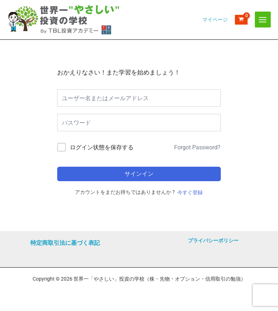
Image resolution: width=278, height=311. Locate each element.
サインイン (139, 188)
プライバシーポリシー (213, 240)
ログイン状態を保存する (102, 161)
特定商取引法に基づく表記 (65, 242)
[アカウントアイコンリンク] (215, 27)
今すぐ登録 (190, 207)
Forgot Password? (197, 161)
